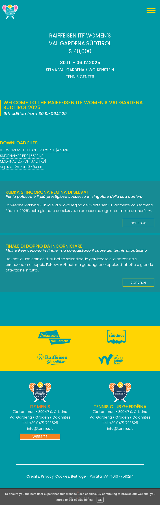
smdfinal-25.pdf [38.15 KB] (22, 155)
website (40, 436)
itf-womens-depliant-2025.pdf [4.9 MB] (34, 150)
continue (138, 222)
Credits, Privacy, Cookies (47, 476)
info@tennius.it (40, 428)
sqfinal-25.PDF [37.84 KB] (21, 167)
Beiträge (78, 476)
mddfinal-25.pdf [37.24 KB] (23, 161)
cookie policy (83, 499)
